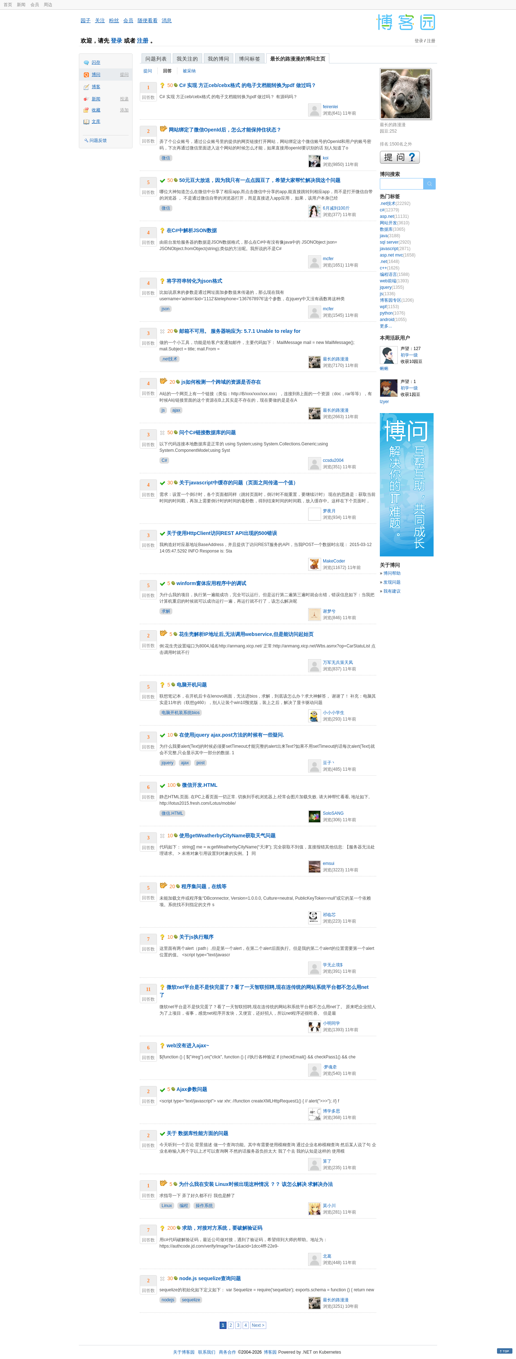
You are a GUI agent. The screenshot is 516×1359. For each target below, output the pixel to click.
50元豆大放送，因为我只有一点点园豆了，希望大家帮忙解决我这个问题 (259, 180)
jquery (167, 762)
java (390, 235)
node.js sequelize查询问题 (210, 1278)
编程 (184, 1205)
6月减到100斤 (336, 208)
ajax (176, 410)
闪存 (96, 62)
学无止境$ (333, 964)
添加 (124, 110)
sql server (395, 242)
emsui (328, 863)
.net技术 (169, 359)
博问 (96, 74)
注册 (142, 41)
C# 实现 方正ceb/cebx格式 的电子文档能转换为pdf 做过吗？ (247, 85)
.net (390, 261)
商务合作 (227, 1352)
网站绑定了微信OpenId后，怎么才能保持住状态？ (225, 130)
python (392, 313)
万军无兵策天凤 (338, 662)
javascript (395, 248)
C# (164, 460)
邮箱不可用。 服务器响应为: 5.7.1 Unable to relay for (239, 331)
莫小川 (329, 1205)
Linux (167, 1205)
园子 (86, 20)
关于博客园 (184, 1352)
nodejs (168, 1299)
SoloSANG (333, 813)
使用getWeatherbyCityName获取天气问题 (227, 835)
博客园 (270, 1352)
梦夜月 (329, 510)
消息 (167, 20)
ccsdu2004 (333, 460)
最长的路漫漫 (336, 359)
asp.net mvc (397, 255)
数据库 (392, 229)
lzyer (384, 401)
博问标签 (250, 59)
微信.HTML (172, 813)
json (165, 308)
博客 (96, 86)
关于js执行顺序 (196, 937)
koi (325, 158)
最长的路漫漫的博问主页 (297, 59)
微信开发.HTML (200, 785)
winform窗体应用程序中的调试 (211, 583)
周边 (48, 4)
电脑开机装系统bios (181, 712)
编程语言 (395, 274)
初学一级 (409, 355)
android (393, 319)
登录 (116, 41)
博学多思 (331, 1111)
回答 (167, 70)
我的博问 (218, 59)
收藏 (96, 110)
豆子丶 (329, 762)
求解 (166, 611)
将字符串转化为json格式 (194, 281)
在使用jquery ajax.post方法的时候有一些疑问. (231, 735)
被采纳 (189, 70)
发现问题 (392, 582)
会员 (34, 4)
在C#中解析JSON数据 (192, 230)
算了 (327, 1161)
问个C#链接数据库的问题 (207, 432)
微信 (166, 158)
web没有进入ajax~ (188, 1045)
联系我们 (206, 1352)
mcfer (328, 258)
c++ (390, 268)
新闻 (21, 4)
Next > (258, 1325)
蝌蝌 (384, 368)
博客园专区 (397, 300)
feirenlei (330, 106)
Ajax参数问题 (192, 1089)
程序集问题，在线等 (203, 886)
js (163, 410)
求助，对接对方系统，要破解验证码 (222, 1228)
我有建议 (392, 591)
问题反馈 (98, 140)
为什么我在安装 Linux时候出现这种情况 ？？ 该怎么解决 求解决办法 (256, 1184)
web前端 (394, 280)
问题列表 (156, 59)
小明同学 (331, 1023)
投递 (124, 98)
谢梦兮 (329, 611)
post (200, 762)
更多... (386, 326)
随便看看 (148, 20)
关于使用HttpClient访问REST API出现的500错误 (222, 533)
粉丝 (114, 20)
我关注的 (187, 59)
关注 (100, 20)
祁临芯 (329, 914)
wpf (389, 306)
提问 (124, 74)
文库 (96, 121)
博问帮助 (392, 573)
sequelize (191, 1299)
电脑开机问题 (192, 685)
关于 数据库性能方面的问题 (197, 1133)
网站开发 (395, 222)
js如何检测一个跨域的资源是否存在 (221, 382)
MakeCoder (334, 561)
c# (389, 209)
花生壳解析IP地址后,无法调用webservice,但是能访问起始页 (246, 634)
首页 (8, 4)
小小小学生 (333, 712)
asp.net (394, 216)
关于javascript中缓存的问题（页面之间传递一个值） (238, 482)
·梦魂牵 (330, 1067)
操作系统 (204, 1205)
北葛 (327, 1256)
